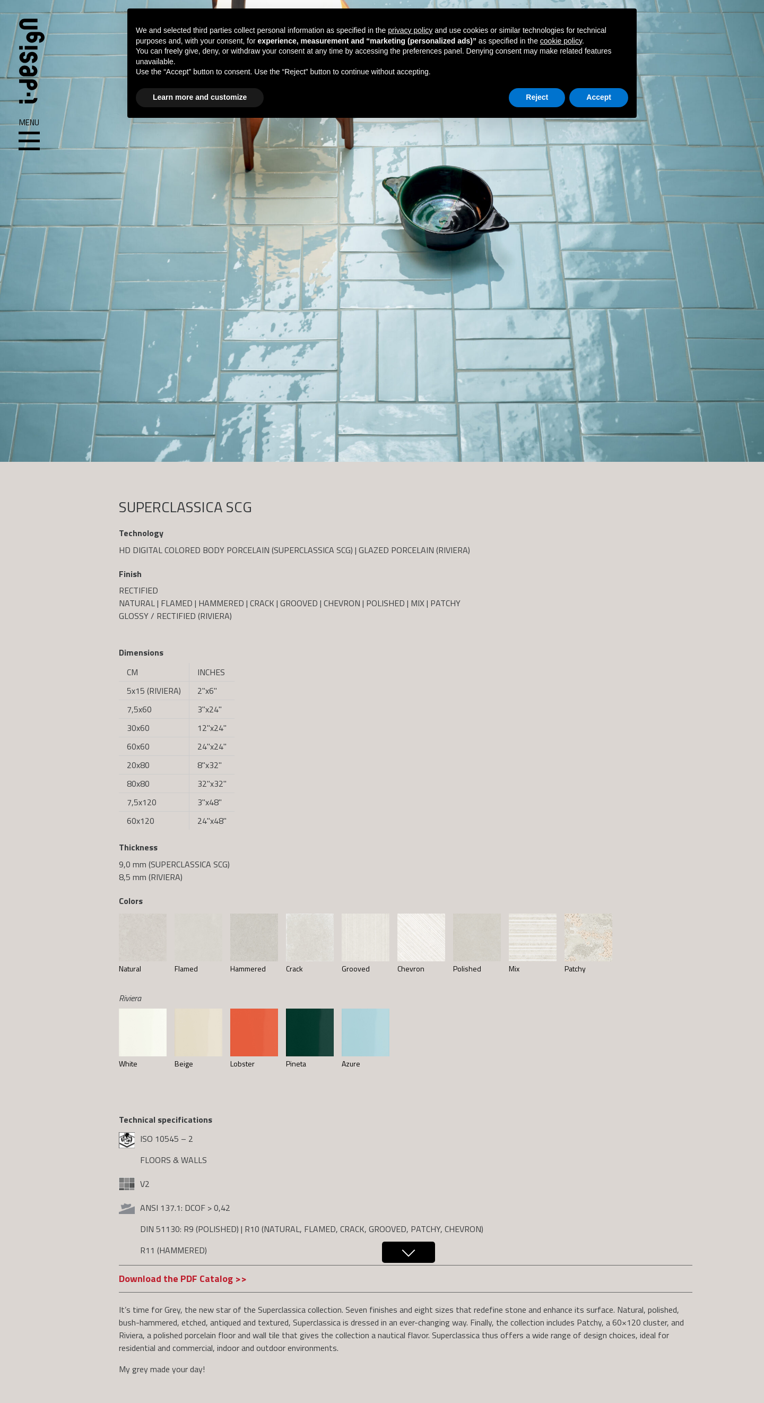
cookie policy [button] (561, 41)
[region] (382, 231)
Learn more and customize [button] (200, 97)
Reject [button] (537, 97)
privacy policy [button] (410, 30)
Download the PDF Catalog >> (183, 1278)
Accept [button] (598, 97)
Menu (29, 135)
